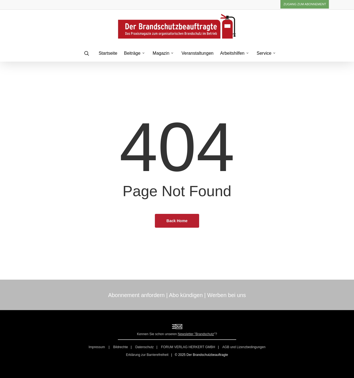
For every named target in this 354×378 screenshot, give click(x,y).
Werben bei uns (226, 295)
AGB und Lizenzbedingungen (244, 347)
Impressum (97, 347)
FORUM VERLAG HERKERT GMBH (188, 347)
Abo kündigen (186, 295)
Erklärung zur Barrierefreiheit (147, 355)
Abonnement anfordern (136, 295)
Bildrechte (120, 347)
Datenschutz (144, 347)
